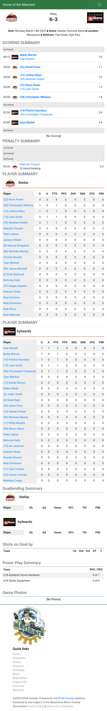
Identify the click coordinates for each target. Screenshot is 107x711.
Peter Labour (11, 234)
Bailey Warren (11, 354)
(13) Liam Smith (29, 89)
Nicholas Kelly (11, 280)
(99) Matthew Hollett (32, 79)
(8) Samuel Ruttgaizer (16, 245)
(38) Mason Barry (13, 428)
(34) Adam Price (13, 405)
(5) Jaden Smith (12, 394)
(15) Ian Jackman (13, 446)
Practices (18, 666)
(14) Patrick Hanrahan (16, 359)
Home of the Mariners (19, 5)
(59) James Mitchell (15, 268)
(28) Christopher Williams (18, 205)
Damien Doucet (12, 457)
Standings (19, 670)
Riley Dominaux (12, 303)
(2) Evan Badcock (13, 274)
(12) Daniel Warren (14, 382)
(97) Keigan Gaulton (15, 286)
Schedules (19, 658)
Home (16, 654)
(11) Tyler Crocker (13, 469)
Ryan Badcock (11, 314)
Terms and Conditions (60, 706)
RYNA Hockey (66, 698)
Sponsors (18, 690)
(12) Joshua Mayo (14, 211)
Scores (17, 662)
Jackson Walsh (12, 239)
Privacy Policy (35, 706)
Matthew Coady (12, 480)
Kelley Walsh (10, 388)
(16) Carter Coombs (15, 474)
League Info (20, 682)
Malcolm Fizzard (30, 164)
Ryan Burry (9, 309)
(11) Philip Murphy (14, 423)
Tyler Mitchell (11, 262)
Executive (18, 686)
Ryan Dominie (11, 297)
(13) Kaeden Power (14, 411)
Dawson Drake (11, 291)
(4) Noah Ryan (11, 400)
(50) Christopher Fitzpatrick (36, 114)
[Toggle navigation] (99, 4)
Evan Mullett (27, 59)
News (16, 674)
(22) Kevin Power (13, 199)
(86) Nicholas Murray (15, 251)
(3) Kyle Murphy (12, 257)
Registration (20, 678)
